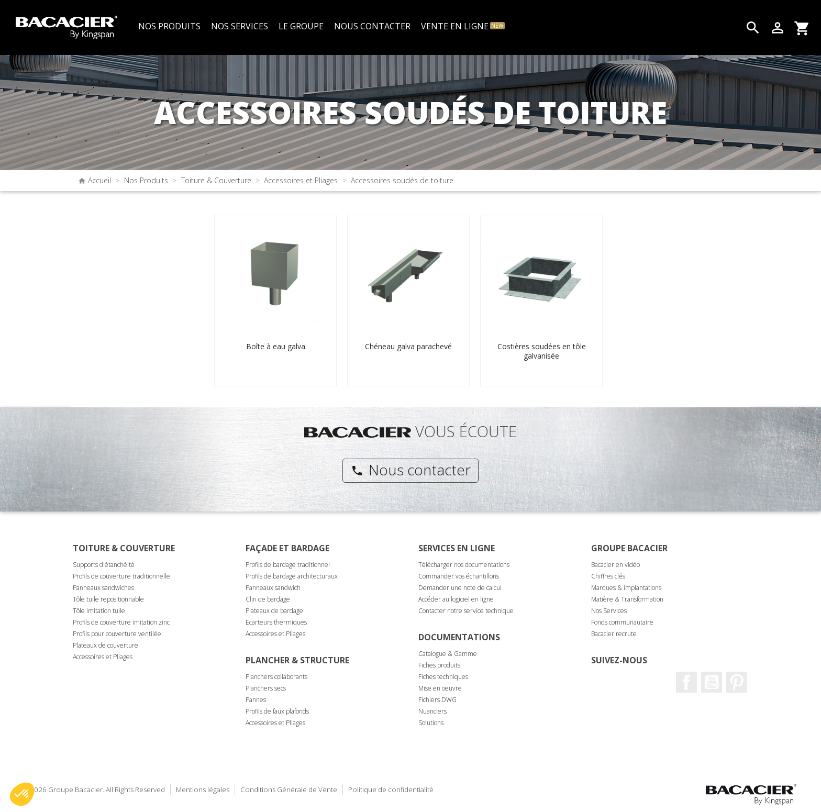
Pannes (256, 699)
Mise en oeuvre (440, 688)
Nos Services (609, 610)
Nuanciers (432, 711)
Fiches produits (439, 665)
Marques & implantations (626, 587)
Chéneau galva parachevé (408, 346)
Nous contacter (411, 470)
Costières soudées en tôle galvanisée (541, 351)
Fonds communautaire (622, 622)
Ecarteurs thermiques (276, 622)
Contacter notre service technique (466, 610)
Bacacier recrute (614, 633)
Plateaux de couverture (105, 645)
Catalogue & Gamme (447, 653)
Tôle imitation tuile (99, 610)
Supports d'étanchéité (104, 564)
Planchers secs (266, 688)
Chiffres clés (608, 576)
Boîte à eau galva (275, 346)
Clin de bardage (268, 599)
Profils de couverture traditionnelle (121, 576)
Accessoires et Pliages (102, 656)
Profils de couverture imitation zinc (121, 622)
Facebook (686, 682)
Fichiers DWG (437, 699)
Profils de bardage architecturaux (292, 576)
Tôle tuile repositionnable (108, 599)
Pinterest (736, 682)
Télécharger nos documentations (463, 564)
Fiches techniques (443, 676)
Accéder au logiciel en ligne (456, 599)
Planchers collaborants (276, 676)
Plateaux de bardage (274, 610)
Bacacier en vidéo (615, 564)
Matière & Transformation (627, 599)
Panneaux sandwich (273, 587)
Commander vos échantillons (458, 576)
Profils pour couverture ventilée (117, 633)
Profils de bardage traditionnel (288, 564)
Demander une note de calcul (460, 587)
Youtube (711, 682)
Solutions (430, 722)
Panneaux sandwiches (103, 587)
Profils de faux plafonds (277, 711)
